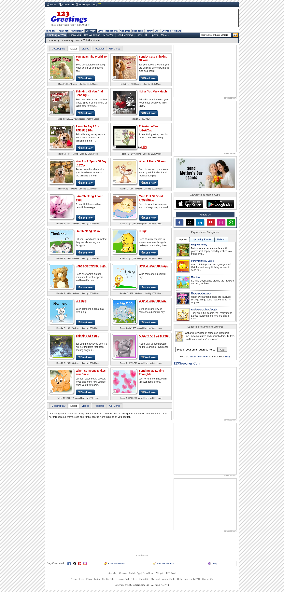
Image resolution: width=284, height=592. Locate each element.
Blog (95, 4)
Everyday (90, 31)
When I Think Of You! (152, 161)
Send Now (85, 78)
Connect (66, 4)
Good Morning (125, 35)
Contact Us (207, 579)
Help (179, 579)
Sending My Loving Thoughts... (151, 372)
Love (100, 31)
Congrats (125, 31)
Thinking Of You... (87, 335)
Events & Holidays (171, 31)
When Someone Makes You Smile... (91, 372)
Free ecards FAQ (192, 579)
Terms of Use (77, 579)
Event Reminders (163, 563)
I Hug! (143, 231)
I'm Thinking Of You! (89, 231)
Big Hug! (81, 300)
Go (235, 35)
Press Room (148, 573)
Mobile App (84, 4)
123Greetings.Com (187, 363)
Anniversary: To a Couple (204, 309)
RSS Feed (171, 573)
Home (53, 4)
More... (165, 35)
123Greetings (54, 40)
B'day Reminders (114, 563)
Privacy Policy (93, 579)
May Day (195, 277)
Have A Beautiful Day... (153, 266)
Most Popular (58, 48)
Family (149, 31)
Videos (85, 48)
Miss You (108, 35)
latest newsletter (199, 356)
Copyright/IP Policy (127, 579)
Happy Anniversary (201, 293)
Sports (154, 35)
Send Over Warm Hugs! (91, 266)
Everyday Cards (72, 40)
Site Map (112, 573)
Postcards (99, 48)
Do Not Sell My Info (149, 579)
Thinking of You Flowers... (149, 128)
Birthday (50, 31)
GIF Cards (114, 48)
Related (221, 239)
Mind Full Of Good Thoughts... (151, 198)
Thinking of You (56, 35)
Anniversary (77, 31)
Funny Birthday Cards (202, 261)
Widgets (160, 573)
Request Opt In (168, 579)
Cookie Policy (109, 579)
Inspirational (111, 31)
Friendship (137, 31)
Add (222, 349)
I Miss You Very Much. (153, 91)
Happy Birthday (199, 244)
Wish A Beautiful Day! (153, 300)
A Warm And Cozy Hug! (154, 335)
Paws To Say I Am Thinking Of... (87, 128)
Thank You (62, 31)
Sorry (139, 35)
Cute (157, 31)
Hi (146, 35)
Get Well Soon (92, 35)
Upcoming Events (202, 239)
